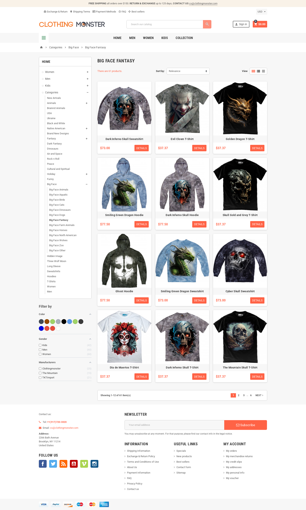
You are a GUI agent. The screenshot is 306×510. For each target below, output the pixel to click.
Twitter (53, 464)
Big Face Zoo (56, 245)
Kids (164, 38)
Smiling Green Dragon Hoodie (124, 215)
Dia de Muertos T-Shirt (124, 367)
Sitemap (181, 472)
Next (259, 395)
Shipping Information (138, 450)
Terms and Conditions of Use (143, 461)
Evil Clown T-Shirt (182, 139)
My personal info (235, 472)
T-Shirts (51, 281)
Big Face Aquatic (58, 194)
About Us (132, 467)
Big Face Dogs (57, 214)
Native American (56, 128)
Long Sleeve (53, 266)
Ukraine (51, 118)
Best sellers (136, 11)
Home (117, 38)
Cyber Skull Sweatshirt (240, 291)
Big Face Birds (57, 199)
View (245, 71)
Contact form (183, 467)
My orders (231, 450)
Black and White (56, 123)
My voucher (232, 478)
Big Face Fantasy (58, 220)
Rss (63, 464)
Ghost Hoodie (124, 291)
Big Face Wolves (58, 240)
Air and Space (54, 153)
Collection (184, 38)
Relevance (174, 71)
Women (148, 38)
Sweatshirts (53, 271)
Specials (181, 450)
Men (132, 38)
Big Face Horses (58, 230)
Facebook (43, 464)
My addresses (234, 467)
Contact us (133, 489)
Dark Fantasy (54, 143)
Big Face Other (57, 250)
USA (49, 113)
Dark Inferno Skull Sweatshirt (124, 139)
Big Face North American (62, 235)
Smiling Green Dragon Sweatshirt (182, 291)
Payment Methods (104, 11)
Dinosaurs (52, 148)
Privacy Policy (134, 483)
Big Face (52, 184)
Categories (51, 92)
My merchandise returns (239, 456)
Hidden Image (54, 256)
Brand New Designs (58, 133)
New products (184, 456)
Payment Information (138, 472)
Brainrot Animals (56, 108)
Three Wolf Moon (56, 261)
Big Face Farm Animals (62, 225)
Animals (51, 103)
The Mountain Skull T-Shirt (240, 367)
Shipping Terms (80, 11)
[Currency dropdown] (261, 12)
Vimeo (84, 464)
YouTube (74, 464)
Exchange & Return (56, 11)
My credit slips (234, 461)
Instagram (94, 464)
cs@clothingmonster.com (203, 3)
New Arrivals (54, 98)
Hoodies (51, 276)
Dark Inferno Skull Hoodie (182, 215)
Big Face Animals (58, 189)
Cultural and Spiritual (58, 168)
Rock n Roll (53, 158)
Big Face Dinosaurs (60, 209)
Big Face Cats (56, 204)
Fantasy (51, 138)
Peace (50, 163)
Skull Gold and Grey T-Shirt (240, 215)
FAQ (122, 11)
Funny (50, 179)
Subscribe (245, 425)
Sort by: (160, 71)
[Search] (168, 24)
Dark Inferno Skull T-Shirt (182, 367)
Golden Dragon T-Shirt (240, 139)
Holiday (51, 174)
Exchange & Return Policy (141, 456)
